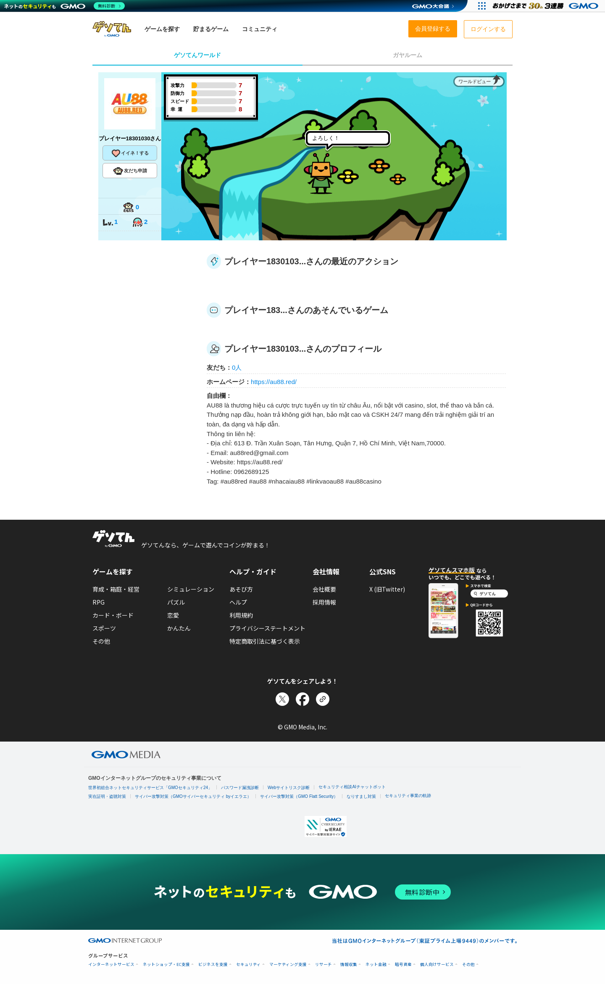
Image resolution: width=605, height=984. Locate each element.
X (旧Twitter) (387, 589)
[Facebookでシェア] (302, 699)
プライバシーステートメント (267, 628)
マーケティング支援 (288, 964)
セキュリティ (248, 964)
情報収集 (348, 964)
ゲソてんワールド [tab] (197, 55)
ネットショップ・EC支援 (166, 964)
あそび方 (241, 589)
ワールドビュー (474, 81)
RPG (98, 602)
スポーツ (104, 628)
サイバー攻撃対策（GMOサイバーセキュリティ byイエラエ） (193, 796)
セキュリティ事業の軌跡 (408, 795)
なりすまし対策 (361, 796)
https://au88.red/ (274, 381)
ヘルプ (238, 602)
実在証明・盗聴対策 (107, 796)
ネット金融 (376, 964)
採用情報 (324, 602)
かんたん (179, 628)
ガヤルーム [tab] (407, 55)
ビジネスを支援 (213, 964)
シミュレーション (190, 589)
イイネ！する (130, 153)
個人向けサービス (437, 964)
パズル (176, 602)
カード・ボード (113, 615)
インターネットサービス (111, 964)
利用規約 (241, 615)
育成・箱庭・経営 (115, 589)
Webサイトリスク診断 (289, 787)
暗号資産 (403, 964)
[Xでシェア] (282, 699)
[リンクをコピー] (322, 699)
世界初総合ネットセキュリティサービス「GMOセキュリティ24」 (150, 787)
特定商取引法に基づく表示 (264, 641)
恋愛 (173, 615)
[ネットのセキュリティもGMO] (64, 6)
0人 (237, 367)
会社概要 (324, 589)
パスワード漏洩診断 (240, 787)
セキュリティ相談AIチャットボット (351, 786)
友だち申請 (130, 171)
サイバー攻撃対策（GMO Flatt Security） (299, 796)
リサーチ (323, 964)
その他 (101, 641)
